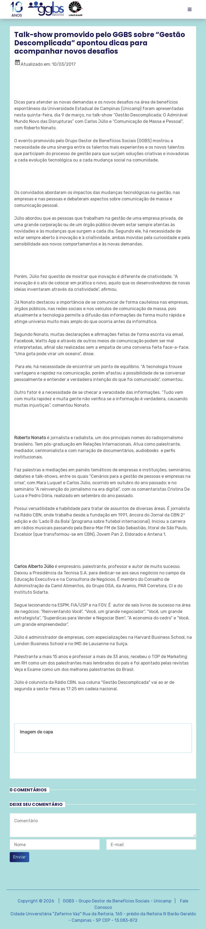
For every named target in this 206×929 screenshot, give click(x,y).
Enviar (19, 857)
